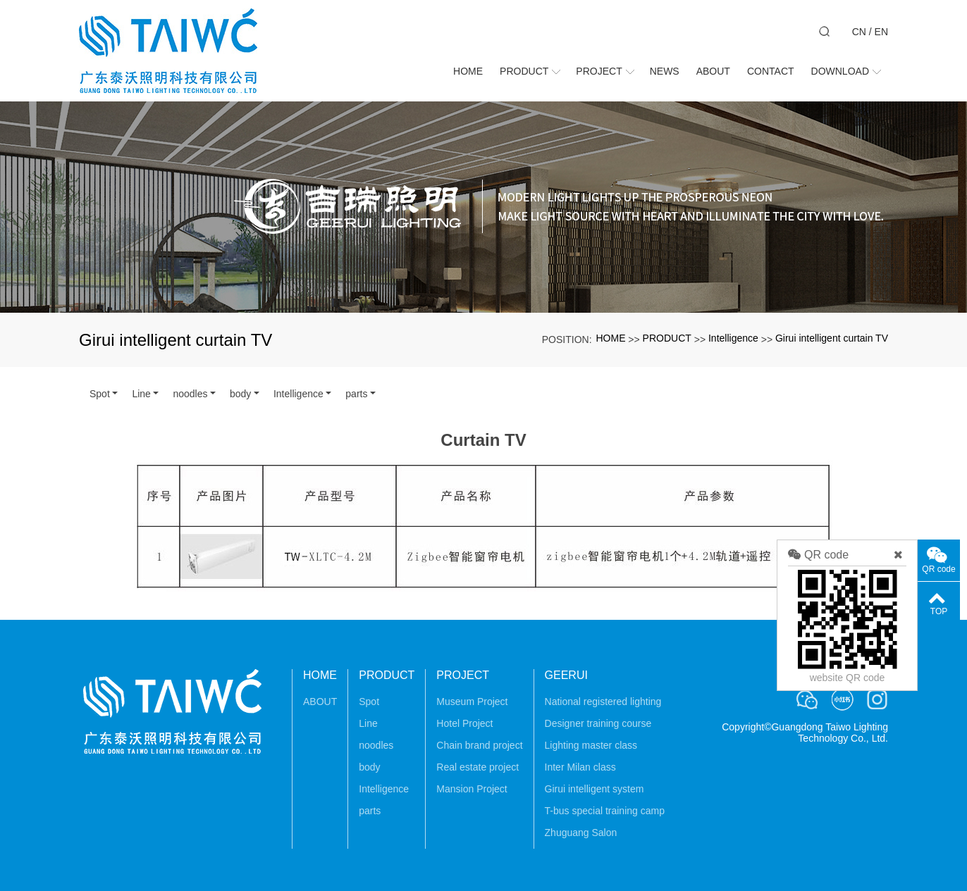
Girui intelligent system (594, 789)
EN (881, 31)
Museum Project (471, 701)
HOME (610, 338)
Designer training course (598, 723)
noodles (190, 393)
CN (859, 31)
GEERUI (566, 675)
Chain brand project (479, 745)
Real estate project (477, 767)
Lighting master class (591, 745)
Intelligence (733, 338)
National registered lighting (603, 701)
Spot (100, 393)
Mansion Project (471, 789)
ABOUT (320, 701)
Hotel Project (464, 723)
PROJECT (462, 675)
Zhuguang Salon (581, 832)
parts (356, 393)
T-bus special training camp (605, 810)
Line (141, 393)
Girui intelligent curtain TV (831, 338)
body (240, 393)
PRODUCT (667, 338)
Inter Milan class (580, 767)
